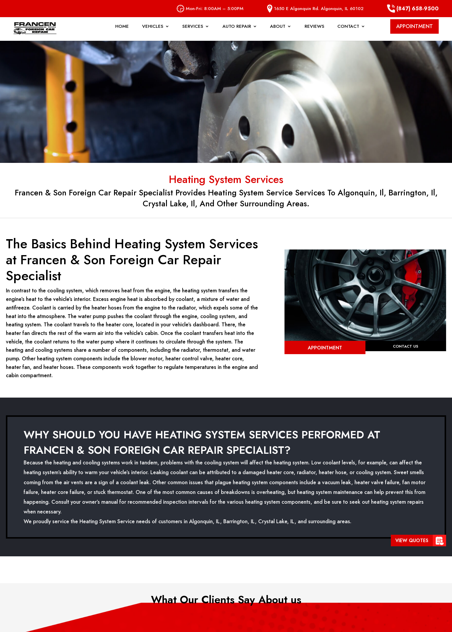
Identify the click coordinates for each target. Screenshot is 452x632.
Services (192, 32)
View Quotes (411, 540)
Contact (348, 32)
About (277, 32)
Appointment (325, 347)
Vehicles (152, 32)
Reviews (314, 32)
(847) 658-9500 (413, 8)
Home (122, 32)
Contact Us (406, 347)
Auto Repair (236, 32)
